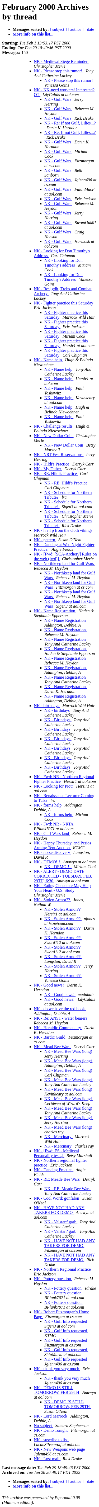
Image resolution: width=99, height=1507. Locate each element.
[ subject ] (58, 29)
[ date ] (90, 29)
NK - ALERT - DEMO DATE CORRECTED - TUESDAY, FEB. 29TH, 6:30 (63, 876)
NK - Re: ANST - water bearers (61, 1018)
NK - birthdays (47, 705)
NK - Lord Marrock (51, 1416)
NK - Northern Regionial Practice (63, 1269)
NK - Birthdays (58, 720)
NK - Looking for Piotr (54, 786)
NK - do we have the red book (60, 1009)
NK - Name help (48, 360)
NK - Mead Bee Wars (52, 1046)
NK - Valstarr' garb (60, 1222)
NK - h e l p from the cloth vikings (63, 530)
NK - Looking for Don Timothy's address (63, 262)
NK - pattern (45, 540)
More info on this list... (33, 34)
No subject (43, 1425)
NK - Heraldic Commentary (58, 1027)
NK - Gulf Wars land (52, 833)
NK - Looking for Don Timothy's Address (63, 277)
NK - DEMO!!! (47, 862)
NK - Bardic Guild (50, 1037)
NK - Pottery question (53, 1278)
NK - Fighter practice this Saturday (64, 303)
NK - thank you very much (57, 1368)
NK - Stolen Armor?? (52, 900)
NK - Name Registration (55, 611)
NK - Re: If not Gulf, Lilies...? (70, 123)
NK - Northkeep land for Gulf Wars (64, 563)
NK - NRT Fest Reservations (59, 454)
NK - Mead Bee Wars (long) (68, 1051)
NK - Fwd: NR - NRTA (54, 824)
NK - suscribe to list (51, 1440)
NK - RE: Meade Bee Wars (57, 1179)
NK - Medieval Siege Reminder (61, 61)
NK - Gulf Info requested (66, 1321)
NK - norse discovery (52, 852)
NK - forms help (48, 805)
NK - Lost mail (47, 1458)
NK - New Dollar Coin (54, 435)
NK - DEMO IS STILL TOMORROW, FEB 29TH (57, 1390)
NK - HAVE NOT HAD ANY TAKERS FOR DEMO (59, 1210)
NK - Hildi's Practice (52, 464)
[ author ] (76, 29)
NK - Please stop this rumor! (58, 71)
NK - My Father (48, 469)
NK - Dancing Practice (53, 1170)
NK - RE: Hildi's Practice (56, 473)
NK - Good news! (49, 985)
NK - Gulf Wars (58, 99)
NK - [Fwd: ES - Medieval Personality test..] (56, 1153)
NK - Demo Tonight (51, 1430)
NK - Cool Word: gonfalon (57, 1198)
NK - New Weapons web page (60, 1449)
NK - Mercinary (58, 1136)
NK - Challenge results (54, 426)
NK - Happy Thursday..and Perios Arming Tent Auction (62, 845)
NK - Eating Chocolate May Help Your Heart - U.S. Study (62, 888)
